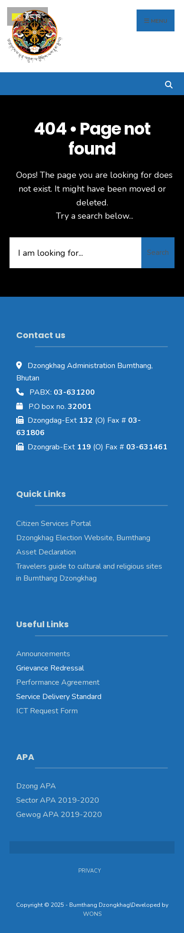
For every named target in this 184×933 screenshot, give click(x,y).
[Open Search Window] (168, 83)
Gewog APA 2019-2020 (59, 814)
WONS (92, 914)
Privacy (89, 871)
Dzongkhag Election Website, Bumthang (83, 538)
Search (158, 252)
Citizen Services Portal (53, 523)
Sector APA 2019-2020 (57, 800)
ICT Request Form (47, 711)
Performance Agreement (58, 682)
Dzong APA (36, 786)
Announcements (43, 654)
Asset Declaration (46, 552)
